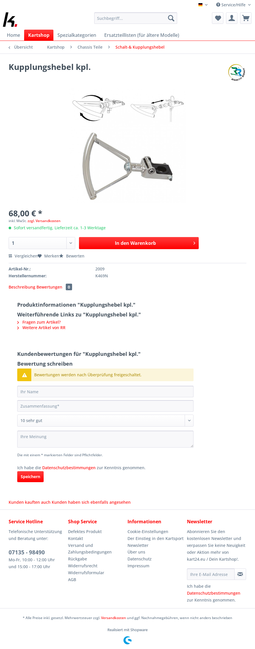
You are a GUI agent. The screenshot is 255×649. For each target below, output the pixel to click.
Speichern (30, 476)
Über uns (136, 552)
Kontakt (75, 538)
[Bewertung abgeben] (105, 421)
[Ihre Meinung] (105, 439)
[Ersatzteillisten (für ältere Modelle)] (141, 35)
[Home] (13, 35)
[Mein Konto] (231, 18)
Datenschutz (140, 559)
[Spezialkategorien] (76, 35)
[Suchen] (171, 18)
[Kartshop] (38, 35)
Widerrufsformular (86, 572)
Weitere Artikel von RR (41, 327)
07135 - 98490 (27, 552)
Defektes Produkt (85, 531)
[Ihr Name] (105, 391)
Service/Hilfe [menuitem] (231, 4)
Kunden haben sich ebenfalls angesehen (91, 502)
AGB (72, 579)
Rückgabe (77, 559)
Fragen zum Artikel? (39, 322)
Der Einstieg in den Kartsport (155, 538)
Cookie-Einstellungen (148, 531)
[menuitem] (135, 20)
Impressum (138, 565)
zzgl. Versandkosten (44, 220)
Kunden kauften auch (30, 502)
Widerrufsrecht (82, 565)
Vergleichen (23, 256)
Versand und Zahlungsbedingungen (90, 549)
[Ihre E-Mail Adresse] (211, 574)
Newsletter (138, 545)
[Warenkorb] (246, 18)
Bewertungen (54, 287)
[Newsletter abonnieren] (240, 574)
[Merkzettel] (217, 18)
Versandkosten (113, 617)
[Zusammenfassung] (105, 406)
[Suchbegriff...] (135, 18)
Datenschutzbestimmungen (69, 467)
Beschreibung (22, 287)
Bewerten (71, 256)
